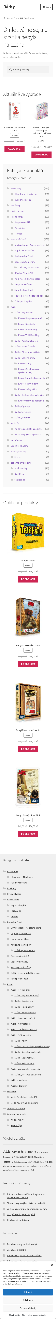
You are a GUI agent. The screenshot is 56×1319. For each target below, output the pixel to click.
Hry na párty (17, 216)
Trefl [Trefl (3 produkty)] (32, 1170)
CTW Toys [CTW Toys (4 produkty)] (15, 1157)
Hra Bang (15, 205)
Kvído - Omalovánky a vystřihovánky (32, 1046)
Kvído (13, 306)
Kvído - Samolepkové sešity (31, 378)
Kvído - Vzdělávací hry (28, 335)
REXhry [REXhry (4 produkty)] (33, 1166)
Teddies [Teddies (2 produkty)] (11, 1170)
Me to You (15, 423)
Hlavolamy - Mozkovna (25, 194)
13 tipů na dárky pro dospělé (21, 1214)
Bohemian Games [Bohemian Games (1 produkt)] (42, 1152)
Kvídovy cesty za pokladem (31, 400)
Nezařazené (17, 440)
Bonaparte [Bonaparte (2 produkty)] (7, 1157)
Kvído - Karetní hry (27, 323)
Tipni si (18, 233)
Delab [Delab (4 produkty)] (22, 1157)
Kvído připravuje (22, 406)
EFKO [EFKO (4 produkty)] (32, 1157)
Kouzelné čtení (18, 239)
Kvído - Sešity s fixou (28, 389)
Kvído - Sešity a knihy (24, 357)
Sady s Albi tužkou (23, 284)
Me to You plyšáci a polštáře (28, 434)
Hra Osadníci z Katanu (18, 1220)
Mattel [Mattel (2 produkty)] (42, 1162)
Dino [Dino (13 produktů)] (27, 1156)
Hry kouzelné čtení (23, 256)
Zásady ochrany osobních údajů (34, 1315)
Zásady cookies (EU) (17, 1249)
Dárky (9, 6)
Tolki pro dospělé (23, 301)
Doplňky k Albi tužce (24, 250)
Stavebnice (19, 479)
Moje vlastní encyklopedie (27, 278)
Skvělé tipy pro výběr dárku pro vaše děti (26, 1203)
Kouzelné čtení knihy (24, 261)
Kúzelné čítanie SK (23, 273)
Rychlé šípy (19, 473)
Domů (9, 18)
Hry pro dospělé (22, 222)
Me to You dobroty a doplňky (28, 428)
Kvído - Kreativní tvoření (26, 340)
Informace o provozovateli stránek (24, 1255)
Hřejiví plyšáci (17, 211)
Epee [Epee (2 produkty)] (37, 1157)
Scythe (17, 457)
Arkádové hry (20, 468)
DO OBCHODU (14, 149)
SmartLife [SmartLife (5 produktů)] (43, 1166)
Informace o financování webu (22, 1261)
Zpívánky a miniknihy (28, 267)
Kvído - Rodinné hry (27, 329)
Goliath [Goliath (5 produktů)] (17, 1162)
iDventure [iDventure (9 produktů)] (34, 1161)
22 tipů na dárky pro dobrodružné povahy (27, 1208)
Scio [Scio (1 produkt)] (37, 1166)
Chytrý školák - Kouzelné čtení (29, 244)
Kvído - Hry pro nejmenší (30, 318)
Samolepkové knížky (24, 290)
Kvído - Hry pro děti (23, 312)
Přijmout (28, 1292)
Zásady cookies (14, 1315)
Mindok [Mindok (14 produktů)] (49, 1161)
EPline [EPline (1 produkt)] (41, 1157)
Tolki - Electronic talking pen (28, 295)
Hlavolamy (16, 188)
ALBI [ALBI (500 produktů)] (7, 1151)
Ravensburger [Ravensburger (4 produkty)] (24, 1166)
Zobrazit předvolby (28, 1308)
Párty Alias (19, 227)
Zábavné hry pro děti (21, 462)
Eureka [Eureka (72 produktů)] (8, 1161)
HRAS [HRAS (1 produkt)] (27, 1162)
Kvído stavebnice (22, 411)
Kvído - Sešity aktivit (28, 383)
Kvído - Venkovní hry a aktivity (29, 394)
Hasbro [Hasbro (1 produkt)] (22, 1162)
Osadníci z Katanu (19, 445)
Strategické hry (18, 451)
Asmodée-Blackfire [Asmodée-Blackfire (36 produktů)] (24, 1152)
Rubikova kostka (22, 199)
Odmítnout (28, 1300)
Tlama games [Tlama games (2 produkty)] (19, 1170)
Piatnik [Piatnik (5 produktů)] (6, 1166)
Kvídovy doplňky (22, 417)
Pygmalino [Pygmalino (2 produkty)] (13, 1166)
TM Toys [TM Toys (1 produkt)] (27, 1170)
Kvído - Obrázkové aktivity (27, 352)
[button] (51, 1265)
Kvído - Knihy (24, 363)
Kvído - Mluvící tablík (24, 346)
